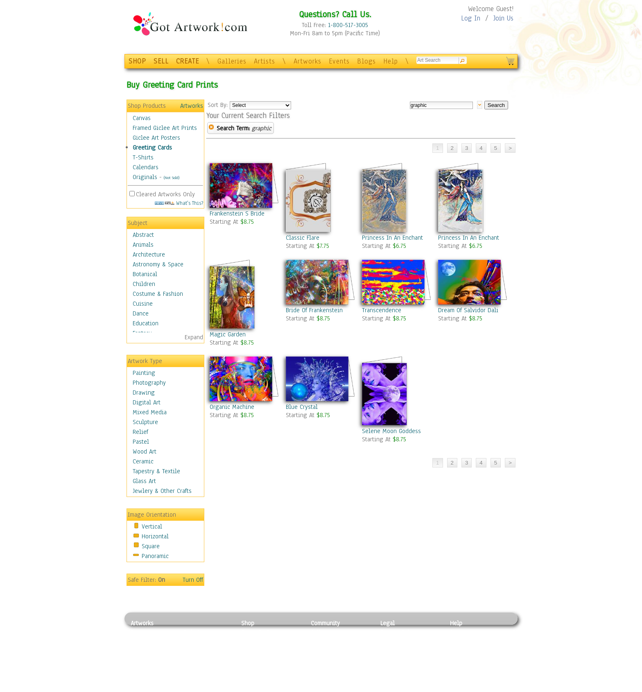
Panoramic (155, 556)
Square (151, 546)
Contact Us (464, 632)
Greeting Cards (152, 147)
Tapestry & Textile (156, 471)
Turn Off (193, 580)
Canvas (142, 118)
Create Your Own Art (267, 687)
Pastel (141, 442)
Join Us (503, 18)
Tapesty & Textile (206, 669)
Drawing (144, 392)
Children (144, 284)
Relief (140, 432)
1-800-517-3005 (348, 25)
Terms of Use (397, 642)
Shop (247, 623)
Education (145, 323)
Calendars (145, 167)
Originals (145, 177)
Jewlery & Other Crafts (162, 491)
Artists (264, 61)
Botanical (145, 274)
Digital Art (146, 402)
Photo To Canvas (262, 632)
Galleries (231, 61)
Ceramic (143, 461)
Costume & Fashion (158, 294)
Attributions (393, 650)
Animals (143, 244)
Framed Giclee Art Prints (165, 128)
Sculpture (145, 422)
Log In (470, 18)
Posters (250, 651)
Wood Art (144, 451)
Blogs (366, 61)
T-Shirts (143, 157)
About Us (462, 651)
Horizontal (155, 536)
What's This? (179, 203)
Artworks (307, 61)
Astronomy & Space (158, 264)
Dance (141, 313)
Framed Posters (261, 642)
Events (339, 61)
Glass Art (144, 481)
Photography (149, 383)
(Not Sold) (171, 177)
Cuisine (143, 303)
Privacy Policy (398, 632)
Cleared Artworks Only (165, 194)
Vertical (152, 526)
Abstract (143, 235)
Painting (144, 373)
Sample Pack (466, 642)
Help (390, 61)
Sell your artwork (334, 669)
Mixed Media (150, 412)
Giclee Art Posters (156, 138)
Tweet (458, 687)
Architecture (149, 254)
